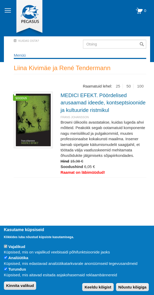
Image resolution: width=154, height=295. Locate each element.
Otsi (143, 44)
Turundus (17, 269)
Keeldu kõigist (98, 287)
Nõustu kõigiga (132, 287)
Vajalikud (16, 246)
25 (118, 86)
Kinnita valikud (20, 285)
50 (128, 86)
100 (140, 86)
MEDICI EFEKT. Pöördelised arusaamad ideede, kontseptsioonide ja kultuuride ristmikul (103, 102)
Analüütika (18, 258)
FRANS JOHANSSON (75, 117)
